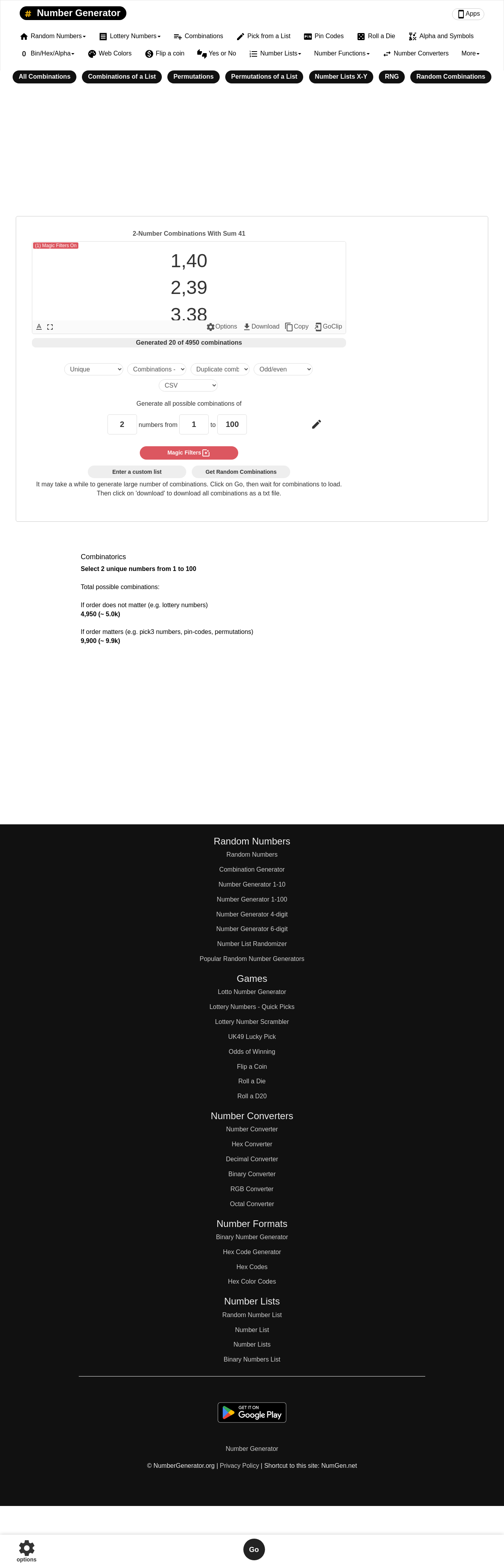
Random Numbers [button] (52, 36)
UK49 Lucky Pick (252, 1036)
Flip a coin (165, 54)
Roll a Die (375, 36)
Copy (296, 327)
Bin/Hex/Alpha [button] (46, 54)
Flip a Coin (252, 1066)
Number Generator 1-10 (252, 884)
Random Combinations (450, 76)
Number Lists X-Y (341, 76)
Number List (252, 1330)
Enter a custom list (136, 472)
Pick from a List (263, 36)
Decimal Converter (252, 1159)
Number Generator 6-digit (251, 929)
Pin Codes (323, 36)
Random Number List (252, 1315)
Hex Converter (252, 1144)
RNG (392, 76)
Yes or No (216, 54)
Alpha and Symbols (441, 36)
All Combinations (44, 76)
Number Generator (71, 13)
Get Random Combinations (241, 472)
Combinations (198, 36)
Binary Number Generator (252, 1237)
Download (261, 327)
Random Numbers (252, 854)
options (27, 1549)
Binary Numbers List (252, 1359)
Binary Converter (252, 1174)
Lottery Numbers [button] (129, 36)
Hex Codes (251, 1267)
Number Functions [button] (342, 53)
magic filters (189, 453)
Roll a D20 (252, 1096)
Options (221, 327)
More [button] (470, 53)
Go (254, 1550)
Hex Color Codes (252, 1281)
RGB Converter (251, 1189)
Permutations (193, 76)
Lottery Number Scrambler (252, 1021)
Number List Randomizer (252, 943)
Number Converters (415, 54)
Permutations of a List (264, 76)
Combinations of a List (122, 76)
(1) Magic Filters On (55, 245)
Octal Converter (252, 1204)
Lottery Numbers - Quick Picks (252, 1006)
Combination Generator (252, 869)
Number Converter (252, 1129)
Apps (468, 14)
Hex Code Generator (252, 1252)
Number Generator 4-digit (251, 914)
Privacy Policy (239, 1465)
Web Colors (109, 54)
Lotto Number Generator (252, 992)
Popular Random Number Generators (252, 958)
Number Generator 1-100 (252, 899)
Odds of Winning (252, 1051)
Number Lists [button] (275, 54)
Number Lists (252, 1344)
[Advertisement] (252, 155)
